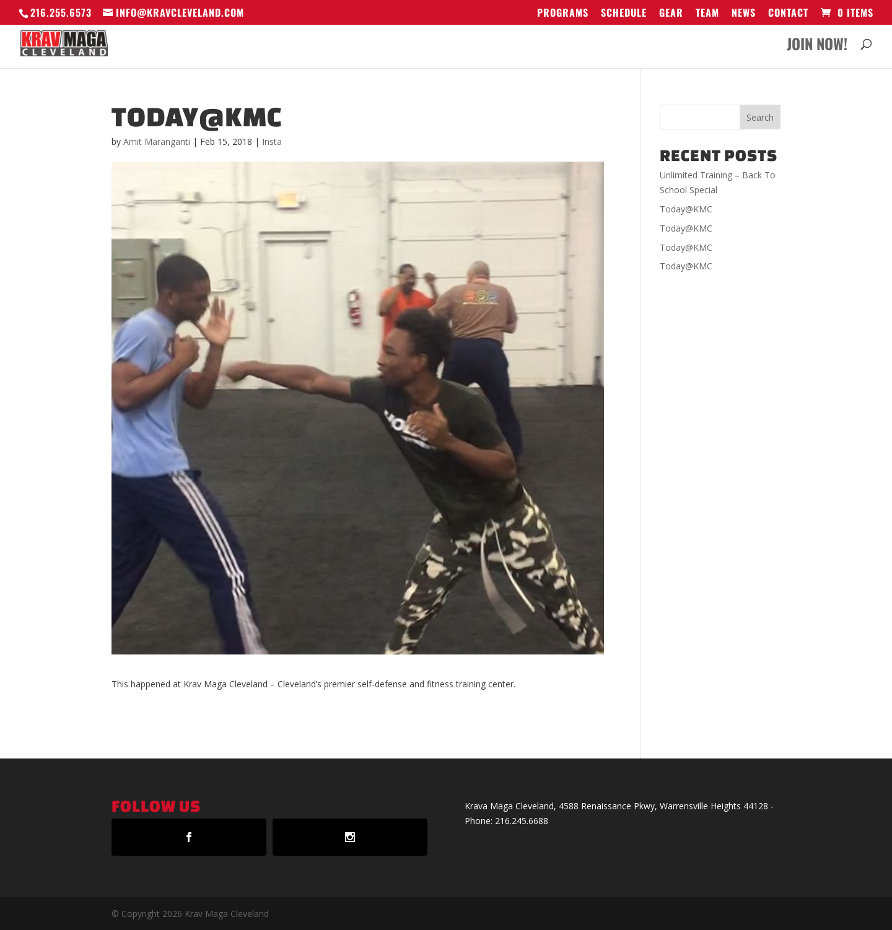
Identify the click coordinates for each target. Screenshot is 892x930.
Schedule (624, 13)
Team (707, 13)
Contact (788, 13)
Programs (562, 13)
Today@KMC (686, 209)
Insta (272, 141)
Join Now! (817, 46)
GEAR (671, 13)
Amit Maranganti (156, 141)
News (744, 13)
